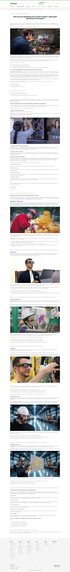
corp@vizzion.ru (41, 4)
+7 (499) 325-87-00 (42, 2)
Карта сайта (11, 559)
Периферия (11, 556)
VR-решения (20, 548)
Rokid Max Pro (13, 201)
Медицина (28, 548)
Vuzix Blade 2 (12, 349)
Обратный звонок (41, 3)
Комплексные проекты (47, 545)
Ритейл (28, 549)
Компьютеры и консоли (13, 554)
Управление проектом (39, 548)
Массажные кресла (12, 555)
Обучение (37, 549)
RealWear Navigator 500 (14, 300)
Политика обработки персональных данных (35, 570)
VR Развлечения (12, 557)
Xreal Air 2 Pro (13, 252)
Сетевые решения (21, 547)
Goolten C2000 (12, 397)
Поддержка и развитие (39, 550)
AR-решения (20, 549)
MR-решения (20, 550)
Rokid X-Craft (20, 201)
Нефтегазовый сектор (30, 547)
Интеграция (37, 547)
